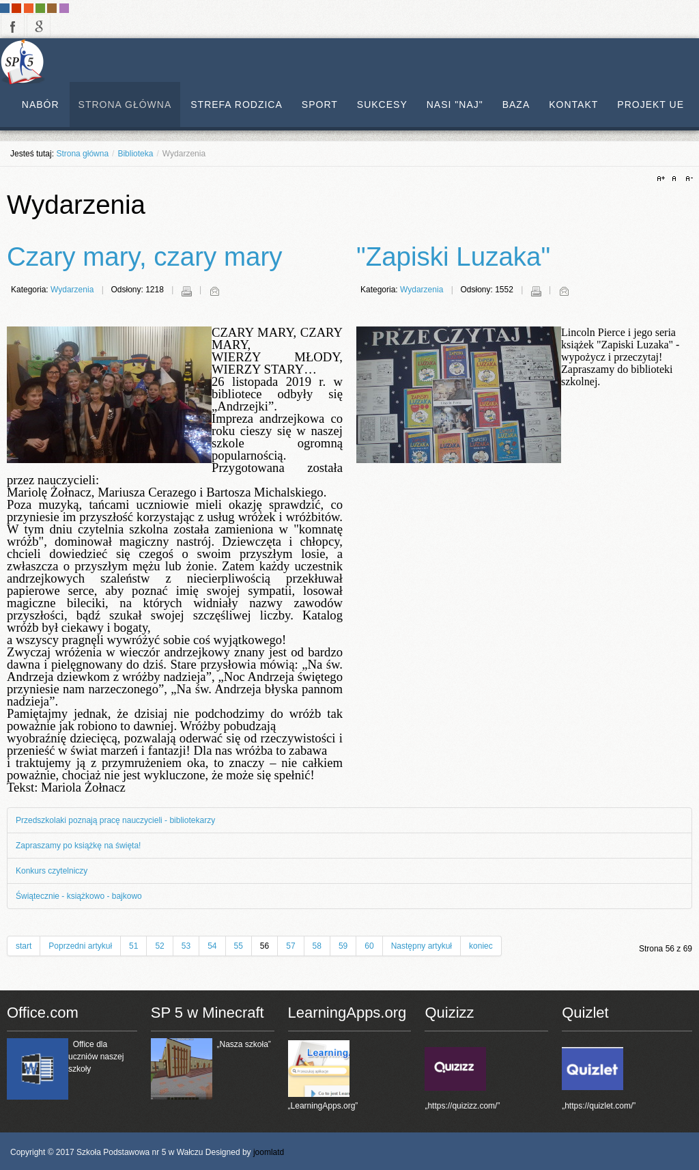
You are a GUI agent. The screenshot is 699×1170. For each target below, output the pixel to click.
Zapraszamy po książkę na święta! (78, 845)
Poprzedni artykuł (80, 946)
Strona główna (82, 153)
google (38, 25)
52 (159, 946)
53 (186, 946)
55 (238, 946)
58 (317, 946)
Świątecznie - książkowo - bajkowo (79, 896)
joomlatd (268, 1152)
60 (369, 946)
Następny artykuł (421, 946)
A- (687, 178)
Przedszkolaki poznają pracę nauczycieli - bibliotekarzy (115, 820)
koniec (481, 946)
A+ (663, 178)
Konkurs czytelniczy (51, 871)
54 (212, 946)
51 (133, 946)
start (23, 946)
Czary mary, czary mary (145, 256)
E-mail (214, 290)
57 (290, 946)
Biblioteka (135, 153)
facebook (12, 25)
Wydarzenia (72, 289)
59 (343, 946)
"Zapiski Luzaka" (453, 256)
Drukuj (186, 290)
